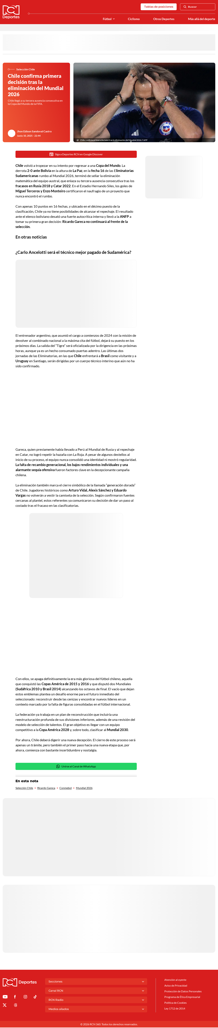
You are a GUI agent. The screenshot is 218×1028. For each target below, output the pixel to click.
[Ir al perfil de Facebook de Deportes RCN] (15, 997)
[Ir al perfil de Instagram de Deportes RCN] (25, 997)
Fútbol (107, 19)
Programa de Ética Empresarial (182, 997)
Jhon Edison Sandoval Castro (34, 131)
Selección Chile (24, 788)
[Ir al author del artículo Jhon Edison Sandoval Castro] (11, 133)
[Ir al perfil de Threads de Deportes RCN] (15, 1006)
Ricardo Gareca (46, 788)
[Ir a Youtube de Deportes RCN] (5, 997)
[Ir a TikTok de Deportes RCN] (35, 997)
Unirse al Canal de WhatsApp (76, 766)
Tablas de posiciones (158, 6)
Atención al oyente (175, 980)
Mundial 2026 (84, 788)
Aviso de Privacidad (175, 986)
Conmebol (65, 788)
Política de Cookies (175, 1003)
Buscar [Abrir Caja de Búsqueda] (190, 6)
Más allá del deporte (201, 19)
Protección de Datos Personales (183, 992)
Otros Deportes (163, 19)
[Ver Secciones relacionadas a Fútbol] (113, 19)
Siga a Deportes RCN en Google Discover (76, 154)
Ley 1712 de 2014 (174, 1009)
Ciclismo (134, 19)
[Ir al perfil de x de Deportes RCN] (4, 1006)
